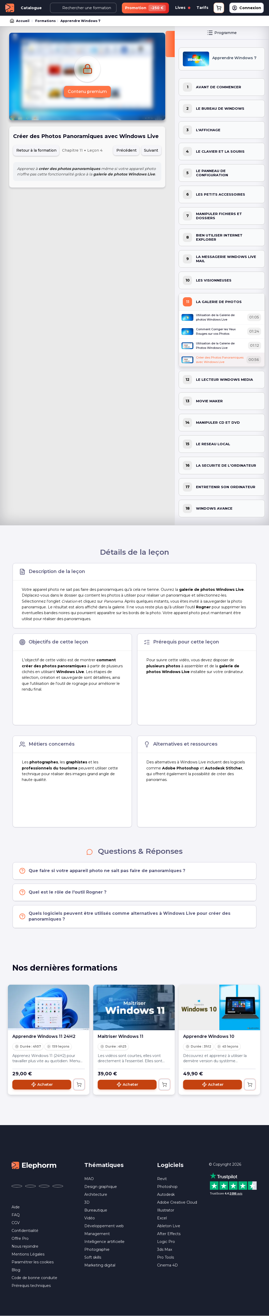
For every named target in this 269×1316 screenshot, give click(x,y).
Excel (162, 1218)
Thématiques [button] (104, 1165)
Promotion (145, 8)
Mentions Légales (28, 1254)
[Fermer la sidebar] (170, 44)
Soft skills (92, 1257)
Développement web (104, 1226)
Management (97, 1233)
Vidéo (89, 1218)
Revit (162, 1178)
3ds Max (164, 1249)
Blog (16, 1270)
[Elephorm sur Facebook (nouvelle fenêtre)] (17, 1186)
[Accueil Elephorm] (34, 1165)
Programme (222, 33)
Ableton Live (168, 1226)
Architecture (95, 1194)
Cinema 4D (167, 1265)
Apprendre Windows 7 (80, 21)
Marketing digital (99, 1265)
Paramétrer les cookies (33, 1262)
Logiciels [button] (170, 1165)
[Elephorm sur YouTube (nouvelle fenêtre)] (44, 1186)
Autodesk (166, 1194)
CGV (16, 1222)
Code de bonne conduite (34, 1277)
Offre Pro (20, 1238)
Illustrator (165, 1210)
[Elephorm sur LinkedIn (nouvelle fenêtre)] (58, 1186)
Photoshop (167, 1186)
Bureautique (95, 1210)
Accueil (20, 21)
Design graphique (100, 1186)
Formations (45, 21)
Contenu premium (87, 91)
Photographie (97, 1249)
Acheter (42, 1084)
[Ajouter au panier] (79, 1084)
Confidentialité (25, 1230)
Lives (182, 7)
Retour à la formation (36, 150)
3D (87, 1202)
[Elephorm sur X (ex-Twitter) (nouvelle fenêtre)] (30, 1186)
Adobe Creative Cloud (177, 1202)
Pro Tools (165, 1257)
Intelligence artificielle (104, 1241)
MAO (89, 1178)
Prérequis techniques (31, 1285)
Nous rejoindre (25, 1246)
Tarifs (202, 7)
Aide (16, 1207)
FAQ (16, 1215)
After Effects (168, 1233)
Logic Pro (166, 1241)
